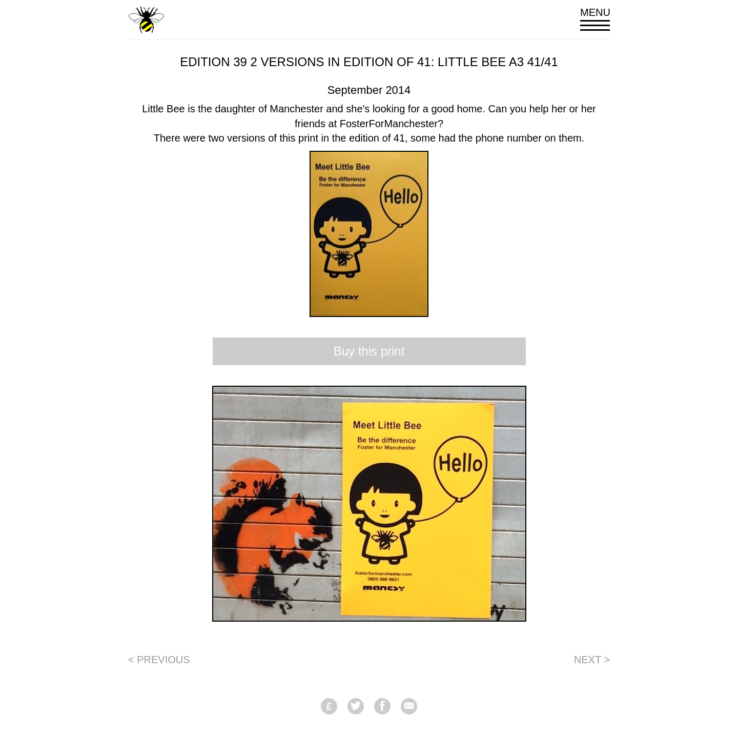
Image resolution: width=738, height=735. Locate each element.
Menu (595, 19)
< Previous (159, 659)
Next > (592, 659)
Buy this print (369, 351)
